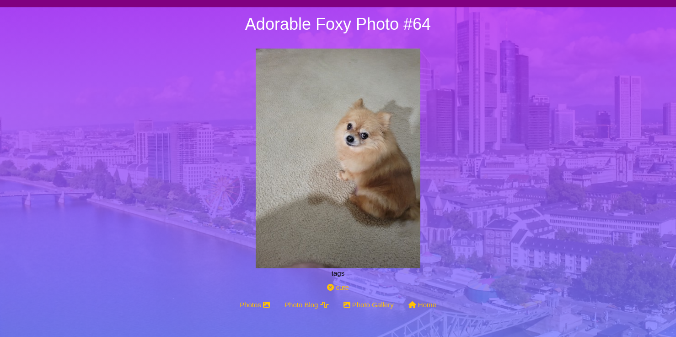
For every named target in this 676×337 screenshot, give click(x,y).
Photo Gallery (368, 305)
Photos (255, 305)
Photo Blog (306, 305)
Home (422, 305)
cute (338, 287)
